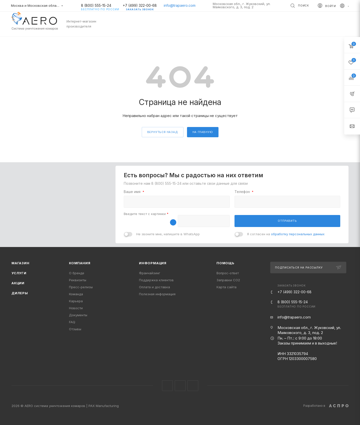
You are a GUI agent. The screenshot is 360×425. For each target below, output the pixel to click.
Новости (76, 308)
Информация (152, 263)
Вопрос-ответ (227, 273)
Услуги (19, 273)
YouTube (193, 385)
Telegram (180, 385)
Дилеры (20, 293)
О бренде (76, 273)
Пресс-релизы (81, 287)
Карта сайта (226, 287)
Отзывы (75, 329)
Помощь (225, 263)
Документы (78, 315)
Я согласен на (285, 234)
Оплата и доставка (154, 287)
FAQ (72, 322)
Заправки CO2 (228, 280)
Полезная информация (157, 294)
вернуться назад (162, 132)
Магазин (21, 263)
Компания (79, 263)
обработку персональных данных (297, 234)
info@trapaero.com (180, 5)
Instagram (167, 385)
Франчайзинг (149, 273)
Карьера (76, 301)
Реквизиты (77, 280)
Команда (76, 294)
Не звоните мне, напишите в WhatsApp (168, 234)
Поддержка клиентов (156, 280)
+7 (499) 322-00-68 (140, 5)
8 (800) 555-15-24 (100, 5)
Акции (18, 283)
